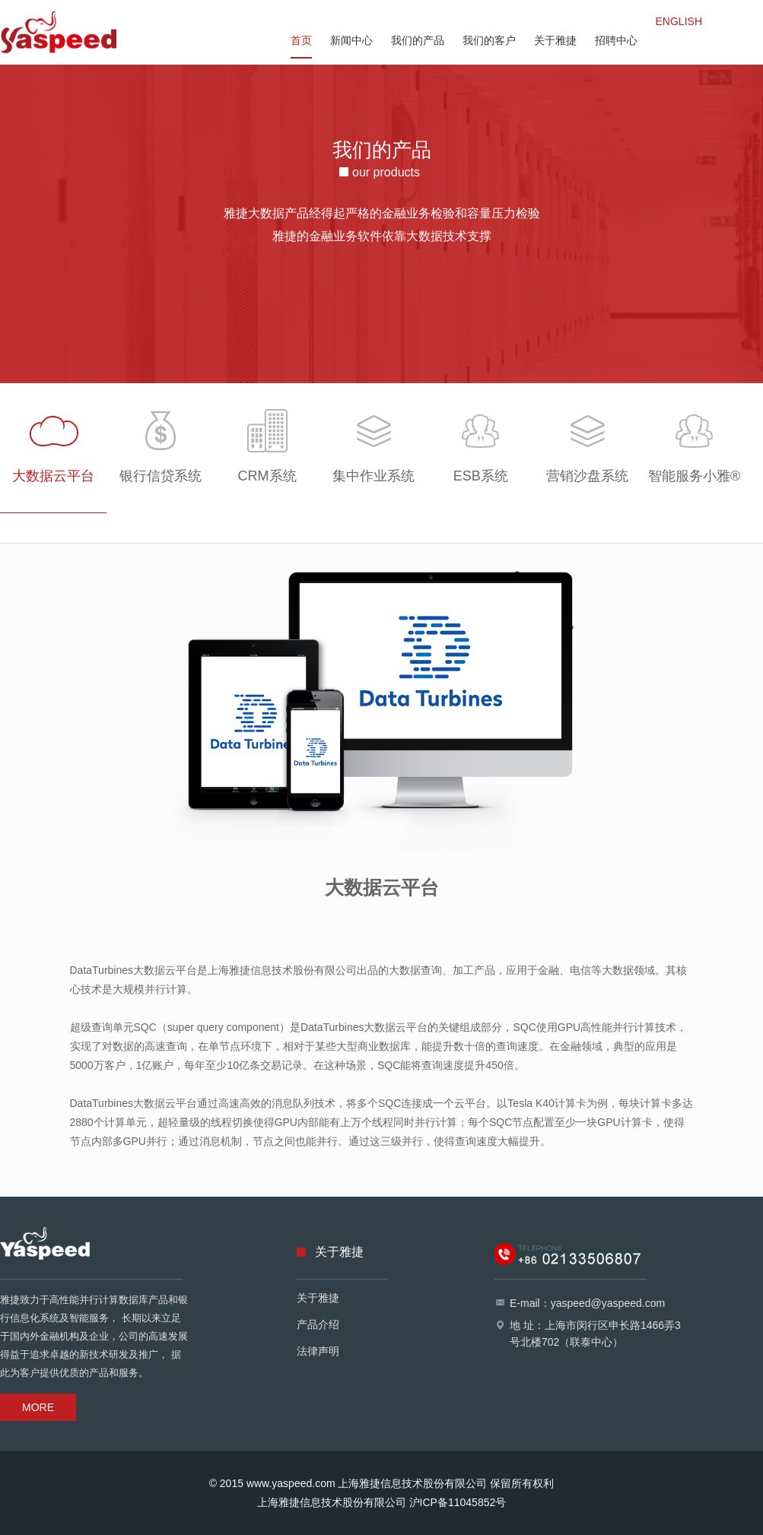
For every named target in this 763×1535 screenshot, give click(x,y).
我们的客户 (489, 40)
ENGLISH (679, 21)
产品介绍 (318, 1324)
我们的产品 (417, 40)
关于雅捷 (555, 40)
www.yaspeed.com (290, 1483)
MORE (38, 1407)
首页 (301, 40)
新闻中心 (351, 40)
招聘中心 (616, 40)
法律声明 (318, 1351)
